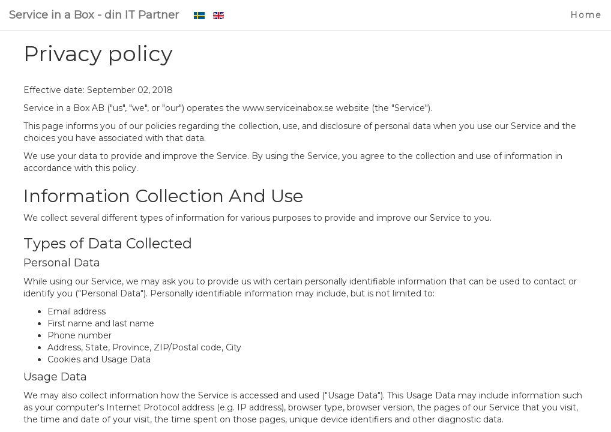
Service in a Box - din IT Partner (94, 15)
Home (586, 15)
